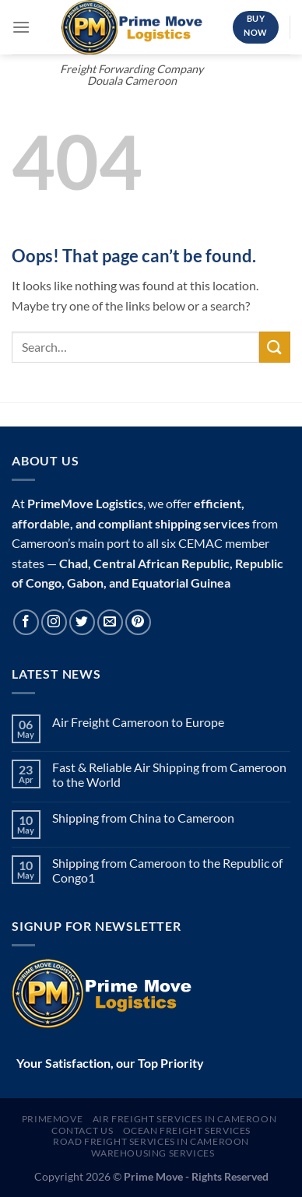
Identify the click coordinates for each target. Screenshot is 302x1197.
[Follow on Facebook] (26, 622)
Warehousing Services (152, 1153)
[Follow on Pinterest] (138, 622)
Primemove (52, 1119)
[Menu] (21, 27)
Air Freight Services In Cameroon (185, 1119)
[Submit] (274, 347)
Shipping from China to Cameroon (143, 817)
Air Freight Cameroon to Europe (138, 721)
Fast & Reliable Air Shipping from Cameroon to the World (169, 774)
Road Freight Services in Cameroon (151, 1141)
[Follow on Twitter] (82, 622)
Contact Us (82, 1130)
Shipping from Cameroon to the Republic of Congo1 (167, 870)
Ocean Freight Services (187, 1130)
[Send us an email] (110, 622)
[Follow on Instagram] (54, 622)
